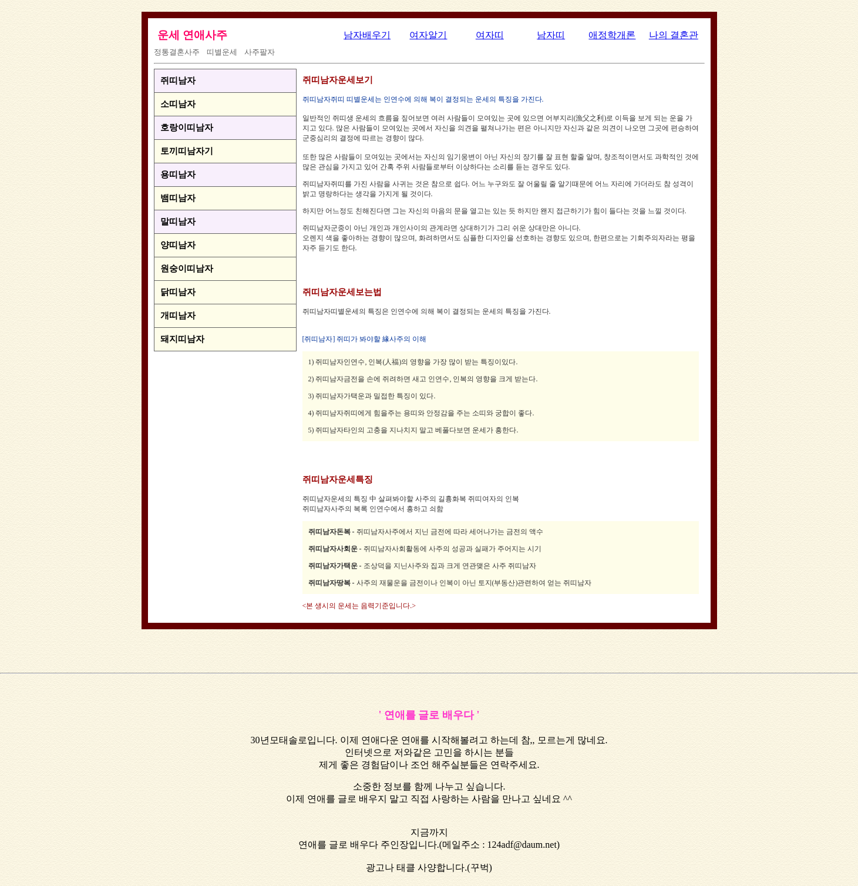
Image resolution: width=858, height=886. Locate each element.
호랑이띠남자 (186, 127)
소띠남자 (178, 104)
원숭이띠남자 (186, 268)
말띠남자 (178, 221)
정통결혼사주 (177, 52)
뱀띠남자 (178, 198)
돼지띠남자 (182, 339)
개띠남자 (178, 315)
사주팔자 (259, 52)
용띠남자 (178, 174)
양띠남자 (178, 245)
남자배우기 (367, 35)
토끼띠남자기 (186, 151)
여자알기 (428, 35)
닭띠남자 (178, 292)
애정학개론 (611, 35)
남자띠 (551, 35)
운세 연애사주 (192, 35)
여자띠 (490, 35)
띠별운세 (222, 52)
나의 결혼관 (673, 35)
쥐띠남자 (178, 80)
